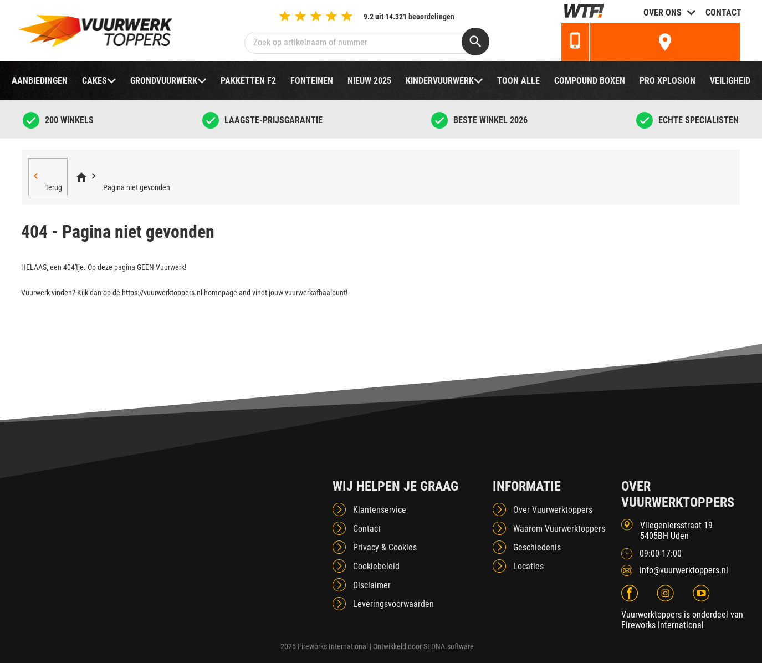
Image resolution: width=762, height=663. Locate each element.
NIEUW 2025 (369, 80)
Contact (723, 12)
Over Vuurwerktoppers (552, 509)
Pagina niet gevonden (136, 187)
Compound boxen (589, 80)
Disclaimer (372, 585)
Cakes (94, 80)
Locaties (528, 566)
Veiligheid (730, 80)
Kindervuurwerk (440, 80)
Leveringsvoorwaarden (393, 604)
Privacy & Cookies (385, 547)
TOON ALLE (518, 80)
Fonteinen (311, 80)
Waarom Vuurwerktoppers (559, 528)
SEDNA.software (448, 646)
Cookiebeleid (376, 566)
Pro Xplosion (667, 80)
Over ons (662, 12)
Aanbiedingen (40, 80)
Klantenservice (379, 509)
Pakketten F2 (248, 80)
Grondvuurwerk (163, 80)
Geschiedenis (537, 547)
